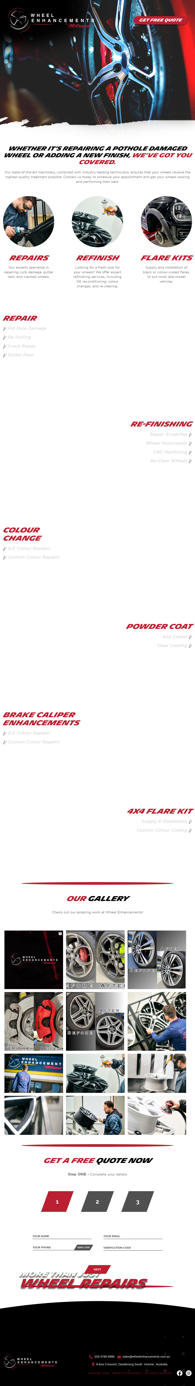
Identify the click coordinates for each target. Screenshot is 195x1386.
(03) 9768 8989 (101, 1356)
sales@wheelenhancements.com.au (143, 1356)
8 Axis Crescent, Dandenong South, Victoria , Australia (130, 1364)
